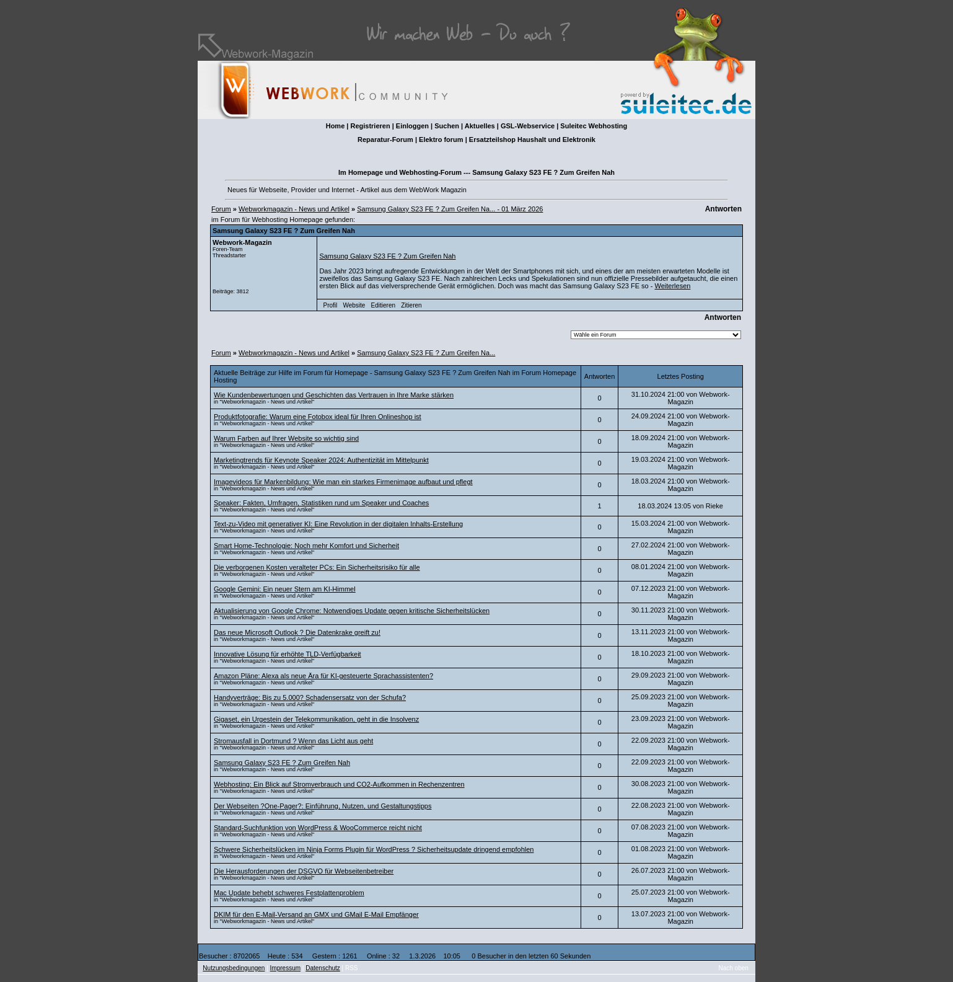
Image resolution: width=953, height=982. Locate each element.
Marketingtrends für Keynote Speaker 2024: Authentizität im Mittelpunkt (321, 460)
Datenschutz (322, 968)
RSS (351, 968)
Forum (221, 209)
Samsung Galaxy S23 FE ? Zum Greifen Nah (387, 256)
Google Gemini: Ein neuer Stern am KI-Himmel (285, 589)
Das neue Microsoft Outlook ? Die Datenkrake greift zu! (297, 632)
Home (335, 126)
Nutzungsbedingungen (234, 968)
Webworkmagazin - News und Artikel (294, 209)
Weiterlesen (672, 286)
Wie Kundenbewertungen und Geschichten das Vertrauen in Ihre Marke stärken (334, 395)
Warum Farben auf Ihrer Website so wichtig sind (286, 438)
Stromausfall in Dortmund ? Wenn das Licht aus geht (293, 741)
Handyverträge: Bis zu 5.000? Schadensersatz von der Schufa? (310, 697)
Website (354, 305)
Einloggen (412, 126)
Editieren (383, 305)
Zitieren (411, 305)
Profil (330, 305)
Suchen (446, 126)
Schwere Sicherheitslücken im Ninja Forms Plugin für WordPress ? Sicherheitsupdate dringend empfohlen (374, 849)
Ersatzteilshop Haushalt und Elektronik (532, 139)
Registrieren (370, 126)
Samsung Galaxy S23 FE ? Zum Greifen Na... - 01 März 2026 (450, 209)
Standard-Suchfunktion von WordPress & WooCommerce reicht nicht (318, 827)
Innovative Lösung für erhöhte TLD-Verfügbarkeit (287, 654)
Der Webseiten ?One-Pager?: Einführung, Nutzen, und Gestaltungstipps (322, 806)
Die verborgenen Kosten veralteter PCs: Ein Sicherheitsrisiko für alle (317, 567)
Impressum (285, 968)
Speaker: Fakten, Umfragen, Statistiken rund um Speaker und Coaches (321, 502)
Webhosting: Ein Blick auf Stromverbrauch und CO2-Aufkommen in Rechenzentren (339, 784)
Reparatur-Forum (385, 139)
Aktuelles (480, 126)
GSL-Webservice (528, 126)
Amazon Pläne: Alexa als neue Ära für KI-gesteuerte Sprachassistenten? (323, 675)
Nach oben (734, 968)
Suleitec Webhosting (593, 126)
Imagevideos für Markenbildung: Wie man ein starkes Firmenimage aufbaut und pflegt (343, 481)
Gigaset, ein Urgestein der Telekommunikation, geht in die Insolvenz (316, 719)
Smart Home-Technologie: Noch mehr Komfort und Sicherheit (306, 545)
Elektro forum (441, 139)
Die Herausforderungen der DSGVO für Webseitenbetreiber (303, 871)
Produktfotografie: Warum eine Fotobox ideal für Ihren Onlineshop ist (317, 416)
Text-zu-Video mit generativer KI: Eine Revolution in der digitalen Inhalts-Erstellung (338, 524)
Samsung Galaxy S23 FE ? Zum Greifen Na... (426, 352)
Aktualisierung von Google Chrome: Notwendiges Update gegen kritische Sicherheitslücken (352, 610)
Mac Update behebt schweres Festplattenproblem (289, 892)
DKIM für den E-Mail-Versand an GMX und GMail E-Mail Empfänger (316, 914)
